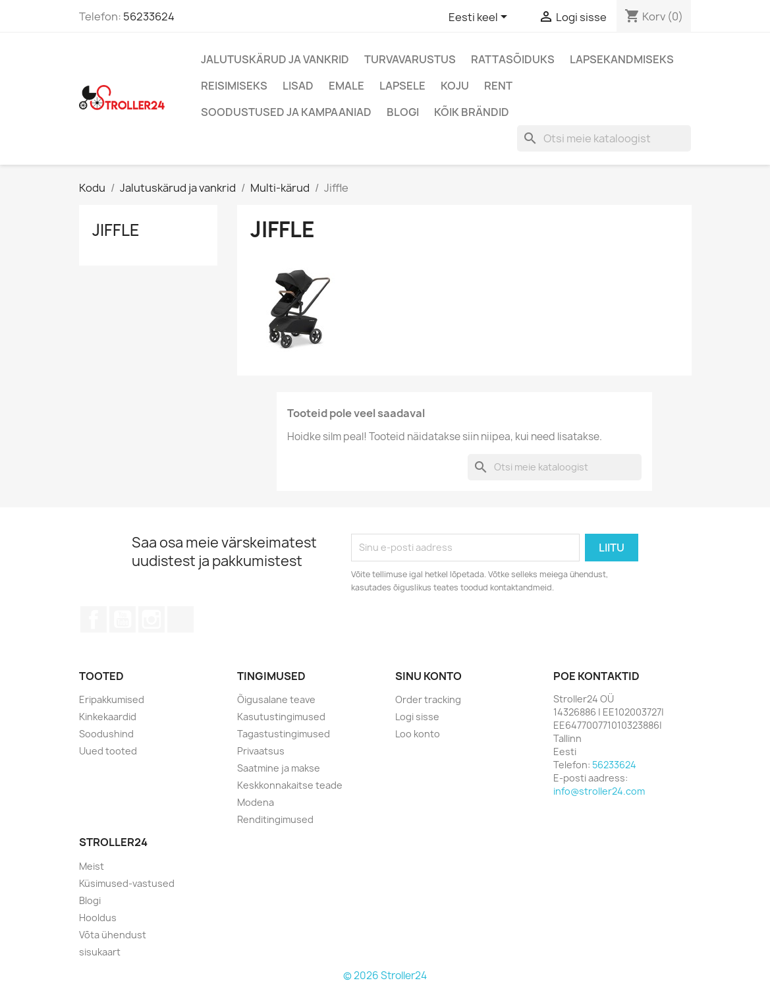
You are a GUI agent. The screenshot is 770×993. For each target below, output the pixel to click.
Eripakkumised (111, 699)
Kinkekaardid (107, 716)
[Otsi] (604, 138)
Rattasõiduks (513, 59)
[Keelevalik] (480, 18)
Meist (91, 866)
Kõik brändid (471, 112)
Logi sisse (417, 716)
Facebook (93, 619)
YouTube (122, 619)
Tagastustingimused (283, 733)
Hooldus (98, 917)
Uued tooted (108, 751)
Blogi (403, 112)
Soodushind (106, 733)
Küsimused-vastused (127, 883)
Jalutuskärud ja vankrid (275, 59)
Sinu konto (428, 676)
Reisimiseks (234, 85)
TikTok (180, 619)
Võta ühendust (112, 934)
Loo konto (417, 733)
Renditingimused (275, 819)
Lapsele (402, 85)
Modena (255, 802)
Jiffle (116, 230)
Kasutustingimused (281, 716)
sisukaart (100, 952)
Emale (346, 85)
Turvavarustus (410, 59)
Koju (455, 85)
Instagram (151, 619)
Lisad (298, 85)
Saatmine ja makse (278, 768)
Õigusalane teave (276, 699)
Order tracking (428, 699)
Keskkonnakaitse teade (290, 785)
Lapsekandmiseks (622, 59)
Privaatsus (261, 751)
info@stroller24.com (599, 791)
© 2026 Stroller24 (385, 975)
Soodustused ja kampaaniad (286, 112)
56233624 (149, 16)
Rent (498, 85)
